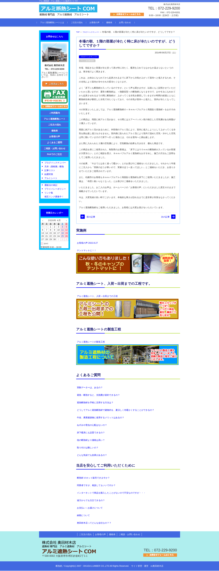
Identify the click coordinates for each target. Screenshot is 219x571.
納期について (83, 516)
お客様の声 (97, 23)
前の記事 (91, 217)
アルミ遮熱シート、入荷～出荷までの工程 (97, 296)
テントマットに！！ (86, 251)
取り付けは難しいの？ (87, 448)
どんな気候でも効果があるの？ (92, 455)
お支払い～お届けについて (90, 508)
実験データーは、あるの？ (90, 388)
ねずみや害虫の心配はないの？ (92, 425)
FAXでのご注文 (54, 154)
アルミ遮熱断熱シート (54, 119)
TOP (78, 32)
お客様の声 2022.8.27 (87, 243)
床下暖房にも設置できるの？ (91, 433)
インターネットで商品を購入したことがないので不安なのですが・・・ (111, 493)
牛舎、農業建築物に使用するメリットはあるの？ (100, 418)
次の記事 (165, 217)
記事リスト (49, 171)
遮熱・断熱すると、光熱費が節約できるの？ (98, 395)
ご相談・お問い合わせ (54, 149)
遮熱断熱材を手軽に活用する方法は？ (95, 403)
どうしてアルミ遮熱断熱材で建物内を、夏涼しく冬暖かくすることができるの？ (115, 410)
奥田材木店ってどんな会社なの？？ (94, 523)
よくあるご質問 (88, 375)
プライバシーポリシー (55, 189)
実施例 (81, 231)
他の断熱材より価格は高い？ (91, 440)
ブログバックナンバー (90, 32)
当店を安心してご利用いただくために (105, 466)
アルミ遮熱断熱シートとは (54, 23)
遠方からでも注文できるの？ (91, 501)
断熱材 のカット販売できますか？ (93, 478)
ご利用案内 (54, 113)
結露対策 (48, 175)
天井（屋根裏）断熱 (54, 167)
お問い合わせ (127, 23)
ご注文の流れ (79, 23)
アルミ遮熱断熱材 (87, 61)
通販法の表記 (50, 185)
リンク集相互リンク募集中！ (54, 195)
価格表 (111, 23)
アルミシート (50, 178)
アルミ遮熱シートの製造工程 (91, 342)
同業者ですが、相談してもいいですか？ (96, 486)
